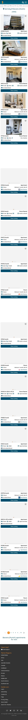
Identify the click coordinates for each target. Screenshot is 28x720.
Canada (3, 665)
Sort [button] (15, 5)
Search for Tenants (6, 704)
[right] (24, 632)
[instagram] (14, 710)
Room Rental (23, 83)
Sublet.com (5, 687)
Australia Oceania (5, 663)
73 (21, 632)
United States (4, 655)
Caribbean (3, 668)
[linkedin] (21, 710)
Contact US (4, 694)
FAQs (2, 697)
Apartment (24, 31)
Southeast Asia (5, 683)
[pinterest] (17, 710)
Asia (2, 660)
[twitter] (10, 710)
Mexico (3, 676)
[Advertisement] (14, 156)
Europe (3, 673)
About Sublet (4, 702)
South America (5, 681)
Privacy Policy (4, 699)
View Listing (14, 38)
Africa (2, 657)
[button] (20, 5)
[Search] (23, 2)
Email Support (5, 649)
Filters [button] (5, 5)
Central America (5, 670)
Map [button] (10, 5)
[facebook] (7, 710)
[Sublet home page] (2, 2)
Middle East (4, 678)
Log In (2, 689)
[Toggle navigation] (25, 2)
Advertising (4, 691)
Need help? (5, 647)
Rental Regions (6, 653)
